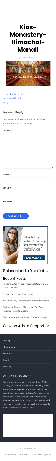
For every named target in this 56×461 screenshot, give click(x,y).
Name (7, 174)
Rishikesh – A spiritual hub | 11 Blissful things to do (27, 317)
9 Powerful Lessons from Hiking (18, 294)
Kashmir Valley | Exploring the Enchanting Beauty (26, 300)
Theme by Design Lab (40, 454)
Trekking (7, 366)
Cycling (6, 340)
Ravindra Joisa (30, 57)
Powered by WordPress (16, 454)
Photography (9, 347)
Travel (6, 360)
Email (7, 188)
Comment (9, 130)
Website (7, 201)
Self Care (7, 353)
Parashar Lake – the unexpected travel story (13, 98)
